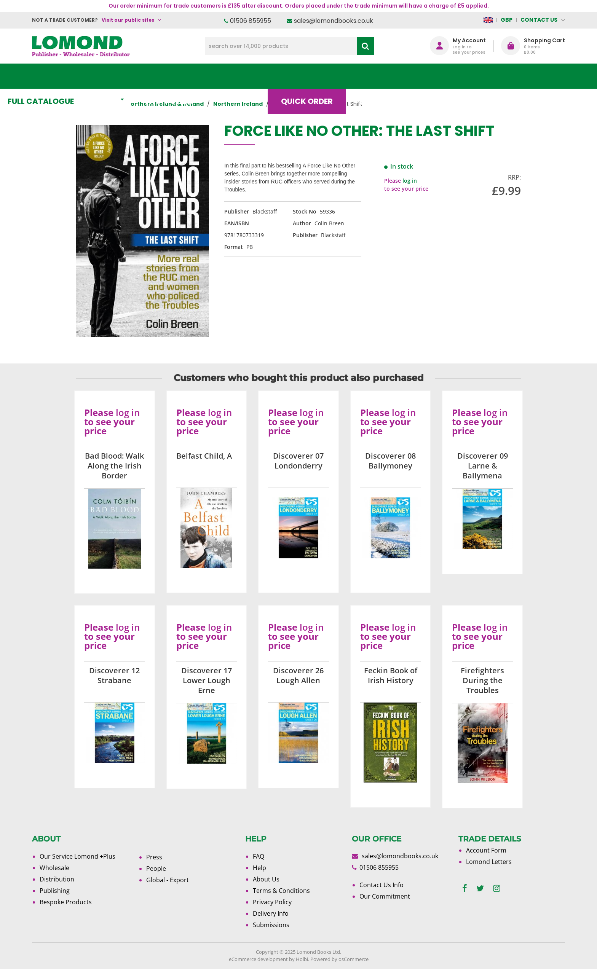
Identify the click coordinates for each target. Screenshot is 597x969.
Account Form (486, 850)
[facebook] (464, 888)
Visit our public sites (128, 20)
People (156, 868)
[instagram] (496, 888)
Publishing (55, 890)
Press (154, 857)
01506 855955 (250, 20)
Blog (395, 76)
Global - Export (167, 880)
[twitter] (480, 888)
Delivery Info (271, 913)
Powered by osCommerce (339, 959)
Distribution (57, 879)
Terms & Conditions (281, 890)
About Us (452, 76)
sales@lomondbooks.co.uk (333, 20)
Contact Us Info (381, 885)
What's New (202, 76)
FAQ (258, 856)
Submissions (271, 925)
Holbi (302, 959)
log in (409, 180)
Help (259, 868)
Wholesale (54, 868)
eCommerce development (258, 959)
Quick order (332, 76)
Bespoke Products (66, 902)
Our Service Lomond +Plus (77, 856)
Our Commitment (384, 896)
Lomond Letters (489, 861)
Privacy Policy (272, 902)
